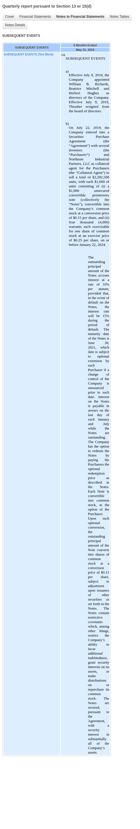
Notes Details (15, 25)
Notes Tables (119, 17)
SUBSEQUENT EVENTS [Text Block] (28, 54)
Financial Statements (35, 17)
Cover (9, 17)
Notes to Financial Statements (80, 17)
